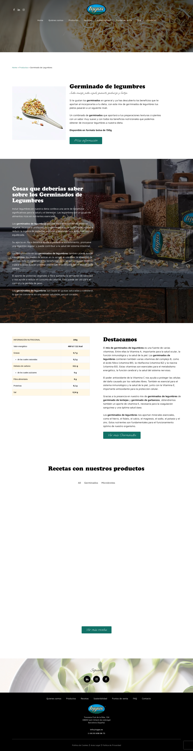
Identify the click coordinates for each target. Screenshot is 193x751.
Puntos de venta (120, 698)
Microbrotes (108, 482)
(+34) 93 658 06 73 (96, 733)
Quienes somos (54, 698)
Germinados (91, 482)
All (79, 482)
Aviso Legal (95, 745)
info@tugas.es (96, 729)
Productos (23, 67)
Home (14, 67)
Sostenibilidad (100, 698)
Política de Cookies (80, 745)
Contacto (146, 698)
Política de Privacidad (112, 745)
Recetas (85, 698)
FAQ (135, 698)
